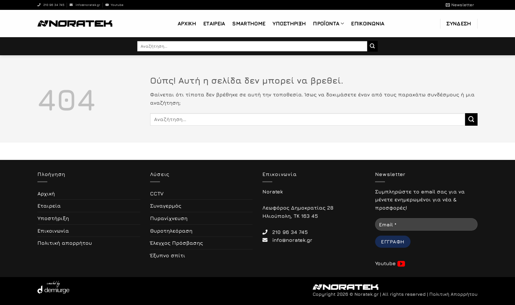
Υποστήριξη (289, 23)
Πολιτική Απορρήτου (453, 294)
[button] (460, 5)
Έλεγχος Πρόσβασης (176, 243)
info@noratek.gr (85, 5)
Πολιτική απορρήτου (64, 243)
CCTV (157, 193)
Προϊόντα (328, 23)
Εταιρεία (214, 23)
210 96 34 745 (50, 5)
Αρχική (187, 23)
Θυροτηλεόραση (171, 231)
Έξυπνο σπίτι (167, 255)
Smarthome (248, 23)
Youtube (114, 5)
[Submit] (372, 46)
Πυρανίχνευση (169, 218)
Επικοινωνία (367, 23)
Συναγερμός (165, 206)
